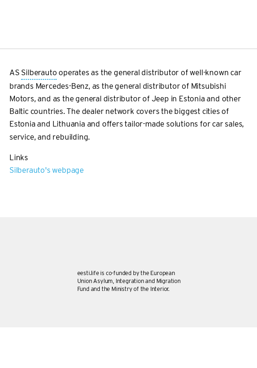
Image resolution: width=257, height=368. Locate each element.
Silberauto (39, 73)
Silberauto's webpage (46, 170)
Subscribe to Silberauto (13, 180)
